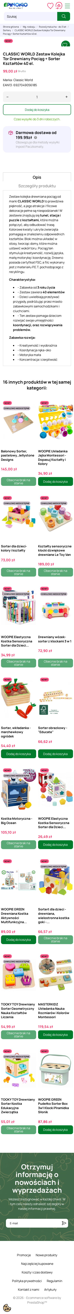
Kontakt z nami (28, 1289)
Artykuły (50, 1289)
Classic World (23, 80)
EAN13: (8, 85)
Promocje (24, 1255)
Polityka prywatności (27, 1281)
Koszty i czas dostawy (37, 1272)
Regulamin (54, 1281)
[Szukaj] (30, 16)
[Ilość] (37, 96)
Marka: (8, 80)
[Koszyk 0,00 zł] (59, 6)
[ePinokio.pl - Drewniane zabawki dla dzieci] (16, 6)
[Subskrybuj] (64, 1223)
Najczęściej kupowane (37, 1263)
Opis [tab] (37, 177)
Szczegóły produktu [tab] (37, 185)
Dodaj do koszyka (37, 110)
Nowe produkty (46, 1255)
